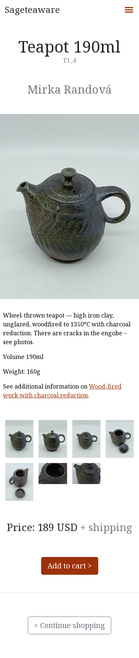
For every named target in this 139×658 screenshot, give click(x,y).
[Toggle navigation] (128, 9)
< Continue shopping (69, 625)
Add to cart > (69, 566)
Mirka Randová (69, 89)
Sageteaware (32, 9)
